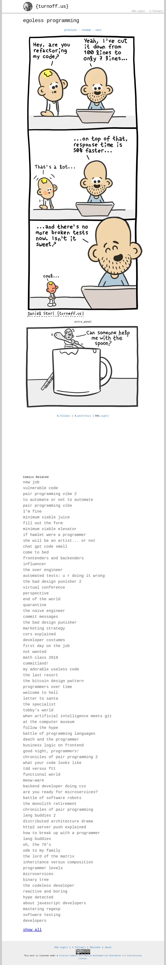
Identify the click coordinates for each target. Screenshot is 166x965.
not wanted (34, 651)
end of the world (41, 599)
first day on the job (46, 646)
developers (34, 920)
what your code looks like (52, 763)
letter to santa (40, 698)
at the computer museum (48, 722)
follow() (65, 416)
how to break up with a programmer (61, 833)
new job (31, 482)
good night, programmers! (51, 751)
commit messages (40, 616)
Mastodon (95, 947)
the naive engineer (44, 611)
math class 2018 (40, 657)
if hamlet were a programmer (54, 535)
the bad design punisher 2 (52, 581)
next (98, 30)
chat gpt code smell (45, 546)
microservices (38, 874)
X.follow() (156, 11)
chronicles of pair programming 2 (60, 757)
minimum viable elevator (50, 529)
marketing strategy (44, 628)
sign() (105, 416)
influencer (34, 564)
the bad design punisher (50, 622)
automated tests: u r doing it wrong (64, 575)
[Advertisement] (83, 444)
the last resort (40, 675)
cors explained (39, 634)
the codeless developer (48, 885)
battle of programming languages (59, 733)
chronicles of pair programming (58, 809)
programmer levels (43, 868)
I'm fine (32, 511)
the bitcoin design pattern (53, 681)
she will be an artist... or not (59, 540)
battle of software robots (52, 798)
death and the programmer (51, 739)
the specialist (39, 704)
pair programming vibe (47, 505)
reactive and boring (45, 891)
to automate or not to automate (58, 499)
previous (70, 30)
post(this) (84, 416)
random (86, 30)
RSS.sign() (139, 11)
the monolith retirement (50, 803)
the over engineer (43, 570)
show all (32, 930)
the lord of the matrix (48, 856)
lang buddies (37, 839)
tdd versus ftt (39, 768)
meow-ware (33, 780)
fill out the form (43, 523)
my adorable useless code (51, 669)
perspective (36, 593)
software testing (41, 915)
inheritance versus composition (58, 862)
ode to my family (41, 850)
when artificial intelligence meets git (67, 716)
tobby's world (38, 710)
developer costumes (44, 640)
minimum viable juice (46, 517)
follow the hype (40, 727)
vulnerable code (40, 488)
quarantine (34, 605)
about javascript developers (54, 903)
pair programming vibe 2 (50, 494)
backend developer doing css (54, 786)
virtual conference (44, 587)
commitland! (36, 663)
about (108, 947)
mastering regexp (41, 909)
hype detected (38, 897)
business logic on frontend (53, 745)
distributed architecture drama (58, 821)
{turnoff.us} (46, 7)
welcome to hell (40, 692)
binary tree (36, 879)
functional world (41, 774)
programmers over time (47, 687)
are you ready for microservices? (60, 792)
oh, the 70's (37, 844)
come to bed (36, 552)
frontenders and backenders (53, 558)
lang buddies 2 (39, 815)
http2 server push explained (54, 827)
